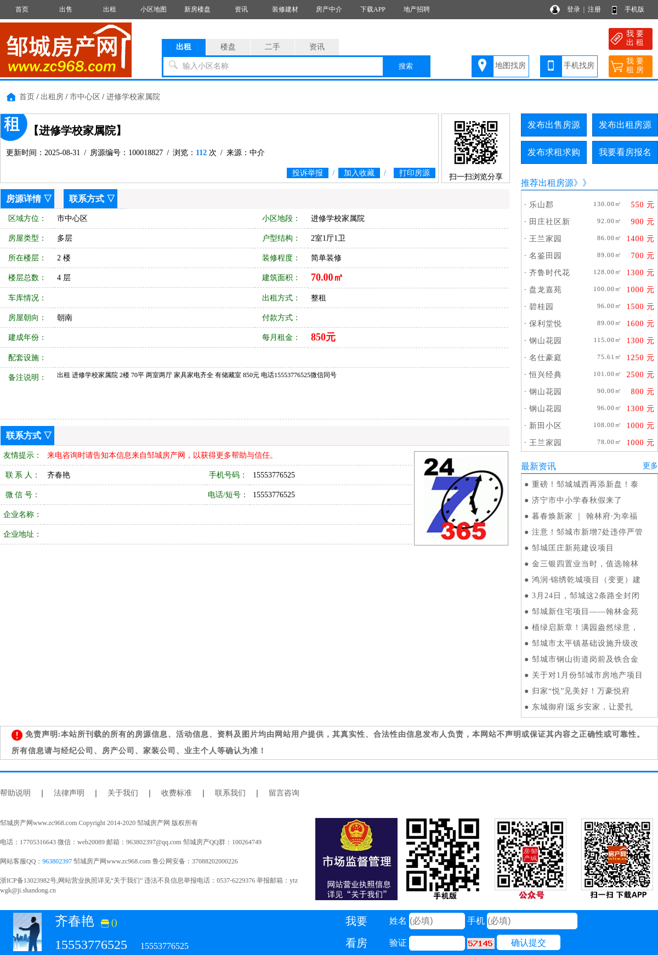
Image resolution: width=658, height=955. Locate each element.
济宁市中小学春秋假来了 (577, 500)
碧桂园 (541, 307)
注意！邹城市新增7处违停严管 (587, 532)
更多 (650, 466)
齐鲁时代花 (549, 273)
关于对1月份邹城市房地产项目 (587, 675)
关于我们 (122, 793)
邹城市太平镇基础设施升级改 (585, 643)
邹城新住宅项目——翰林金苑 (585, 611)
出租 (109, 9)
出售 (65, 9)
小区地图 (153, 9)
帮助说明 (15, 793)
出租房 (52, 97)
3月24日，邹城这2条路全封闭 (586, 596)
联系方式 (86, 198)
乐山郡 (541, 205)
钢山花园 (545, 341)
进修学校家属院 (133, 97)
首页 (22, 9)
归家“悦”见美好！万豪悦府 (581, 691)
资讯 (241, 9)
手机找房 (579, 65)
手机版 (634, 9)
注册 (594, 9)
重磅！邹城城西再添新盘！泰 (585, 484)
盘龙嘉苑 (545, 290)
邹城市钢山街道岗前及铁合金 (585, 659)
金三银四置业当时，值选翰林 (585, 564)
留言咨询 (284, 793)
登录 (573, 9)
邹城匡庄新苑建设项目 (573, 548)
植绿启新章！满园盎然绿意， (585, 627)
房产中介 (329, 9)
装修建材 (285, 9)
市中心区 (85, 97)
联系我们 (230, 793)
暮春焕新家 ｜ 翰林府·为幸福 (585, 516)
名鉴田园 (545, 256)
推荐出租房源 (547, 182)
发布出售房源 (553, 124)
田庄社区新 (549, 222)
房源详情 (23, 198)
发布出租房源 (625, 124)
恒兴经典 (545, 375)
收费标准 (176, 793)
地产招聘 (417, 9)
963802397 (57, 861)
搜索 (406, 66)
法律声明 (69, 793)
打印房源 (414, 173)
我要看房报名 (625, 152)
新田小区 (545, 426)
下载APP (372, 9)
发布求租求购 (553, 152)
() (109, 922)
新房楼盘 (197, 9)
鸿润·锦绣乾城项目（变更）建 (587, 580)
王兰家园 (545, 239)
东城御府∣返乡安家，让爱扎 (582, 707)
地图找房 (510, 65)
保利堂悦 (545, 324)
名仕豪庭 (545, 358)
